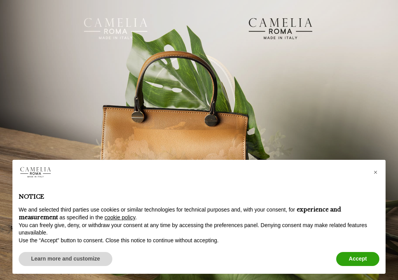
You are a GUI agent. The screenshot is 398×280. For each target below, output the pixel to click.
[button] (375, 172)
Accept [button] (358, 259)
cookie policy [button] (120, 217)
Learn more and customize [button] (65, 259)
